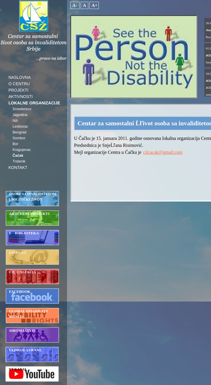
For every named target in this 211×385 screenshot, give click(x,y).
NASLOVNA (19, 77)
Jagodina (20, 115)
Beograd (20, 132)
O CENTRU (19, 83)
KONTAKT (17, 167)
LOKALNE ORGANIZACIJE (34, 103)
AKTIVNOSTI (20, 96)
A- (74, 5)
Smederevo (22, 109)
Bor (15, 144)
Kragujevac (22, 150)
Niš (15, 121)
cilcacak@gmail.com (162, 152)
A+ (94, 5)
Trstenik (19, 161)
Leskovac (20, 126)
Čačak (18, 156)
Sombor (19, 138)
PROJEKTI (18, 90)
